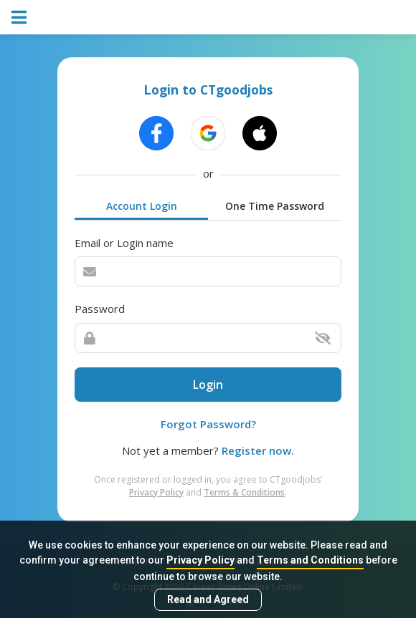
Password (100, 308)
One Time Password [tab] (274, 206)
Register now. (258, 450)
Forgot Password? (208, 424)
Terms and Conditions (310, 560)
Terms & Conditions (244, 492)
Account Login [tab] (141, 206)
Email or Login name (124, 243)
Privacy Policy (200, 560)
